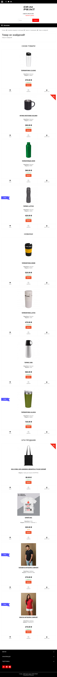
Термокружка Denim (28, 263)
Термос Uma (28, 362)
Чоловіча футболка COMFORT (28, 567)
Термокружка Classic (28, 70)
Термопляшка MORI (28, 161)
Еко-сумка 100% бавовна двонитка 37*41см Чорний (28, 469)
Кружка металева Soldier (28, 115)
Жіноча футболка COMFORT (28, 617)
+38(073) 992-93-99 (28, 13)
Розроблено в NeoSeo (28, 675)
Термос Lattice (28, 206)
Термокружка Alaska (28, 412)
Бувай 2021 (28, 517)
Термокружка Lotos (28, 312)
